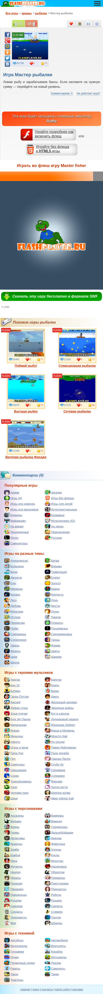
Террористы (15, 917)
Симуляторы (16, 543)
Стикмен (54, 911)
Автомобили (56, 940)
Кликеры (13, 515)
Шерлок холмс (58, 792)
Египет (52, 577)
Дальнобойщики (59, 832)
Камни (52, 588)
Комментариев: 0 (62, 93)
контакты (47, 989)
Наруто (12, 741)
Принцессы (55, 889)
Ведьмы (12, 821)
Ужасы (11, 645)
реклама (77, 989)
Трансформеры (17, 781)
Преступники (56, 883)
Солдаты (13, 911)
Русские (53, 537)
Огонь (52, 611)
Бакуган (53, 679)
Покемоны (55, 877)
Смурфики (55, 770)
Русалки (12, 900)
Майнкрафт (15, 520)
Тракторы (13, 979)
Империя (13, 588)
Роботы (53, 894)
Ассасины (14, 815)
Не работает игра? (88, 93)
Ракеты (12, 968)
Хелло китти (56, 787)
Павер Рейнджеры (60, 747)
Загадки (53, 492)
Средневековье (58, 634)
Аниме (11, 492)
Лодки (11, 957)
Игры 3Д (13, 498)
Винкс (52, 691)
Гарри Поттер (16, 696)
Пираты (12, 877)
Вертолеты (55, 946)
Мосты (52, 605)
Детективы (14, 838)
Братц (52, 685)
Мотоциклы (55, 957)
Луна (51, 600)
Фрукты (12, 651)
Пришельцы (15, 894)
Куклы (52, 855)
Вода (10, 572)
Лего (10, 600)
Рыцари (53, 900)
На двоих (54, 526)
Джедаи (53, 838)
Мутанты (13, 866)
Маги (10, 860)
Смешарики (15, 770)
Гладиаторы (56, 827)
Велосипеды (15, 946)
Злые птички (16, 713)
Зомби (11, 849)
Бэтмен (12, 691)
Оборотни (54, 872)
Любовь (12, 605)
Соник (11, 775)
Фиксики (53, 781)
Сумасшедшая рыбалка (77, 348)
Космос (12, 594)
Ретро (11, 537)
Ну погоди (55, 741)
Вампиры (54, 815)
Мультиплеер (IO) (60, 520)
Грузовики (14, 951)
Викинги (53, 821)
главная (25, 989)
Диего (52, 696)
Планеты (54, 622)
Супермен (55, 775)
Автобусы (13, 940)
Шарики (53, 656)
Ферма (52, 645)
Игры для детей (59, 503)
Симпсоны (14, 764)
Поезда (53, 963)
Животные (55, 843)
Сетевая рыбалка (77, 393)
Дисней (12, 702)
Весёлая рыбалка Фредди (25, 439)
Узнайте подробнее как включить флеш (54, 134)
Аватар (12, 679)
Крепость (54, 594)
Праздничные (16, 532)
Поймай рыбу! (26, 348)
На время (13, 526)
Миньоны (13, 736)
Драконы (13, 843)
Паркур (53, 617)
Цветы (52, 651)
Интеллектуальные (61, 509)
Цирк (10, 656)
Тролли (53, 917)
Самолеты (55, 968)
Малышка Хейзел (60, 724)
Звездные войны (59, 708)
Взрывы (53, 566)
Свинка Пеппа (57, 758)
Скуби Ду (54, 764)
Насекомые (56, 866)
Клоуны (53, 849)
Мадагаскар (15, 724)
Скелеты (54, 906)
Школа (11, 662)
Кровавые (55, 515)
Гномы (11, 832)
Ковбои (12, 855)
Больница (14, 566)
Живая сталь (16, 708)
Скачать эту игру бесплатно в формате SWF (55, 296)
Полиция (13, 883)
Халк (10, 787)
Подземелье (56, 628)
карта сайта (62, 989)
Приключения (57, 532)
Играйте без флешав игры (52, 149)
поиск (35, 989)
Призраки (13, 889)
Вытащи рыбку (26, 393)
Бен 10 (12, 685)
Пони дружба (57, 753)
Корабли (54, 951)
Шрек (11, 798)
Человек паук (16, 792)
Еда (10, 583)
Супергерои (15, 639)
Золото (53, 583)
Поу (10, 758)
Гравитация (56, 572)
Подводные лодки (19, 963)
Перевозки (14, 622)
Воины (11, 827)
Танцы (52, 639)
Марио (11, 730)
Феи (10, 923)
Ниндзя (12, 872)
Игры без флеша (59, 498)
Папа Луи (13, 753)
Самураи (13, 906)
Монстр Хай (56, 736)
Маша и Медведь (60, 730)
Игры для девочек (19, 503)
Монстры (54, 860)
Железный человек (61, 702)
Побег (11, 628)
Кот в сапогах (57, 713)
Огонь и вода (16, 747)
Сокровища (15, 634)
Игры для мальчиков (21, 509)
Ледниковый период (61, 719)
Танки (52, 974)
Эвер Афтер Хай (59, 798)
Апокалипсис (16, 560)
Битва (52, 560)
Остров (12, 617)
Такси (11, 974)
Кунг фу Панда (17, 719)
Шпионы (53, 923)
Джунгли (13, 577)
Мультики (13, 611)
